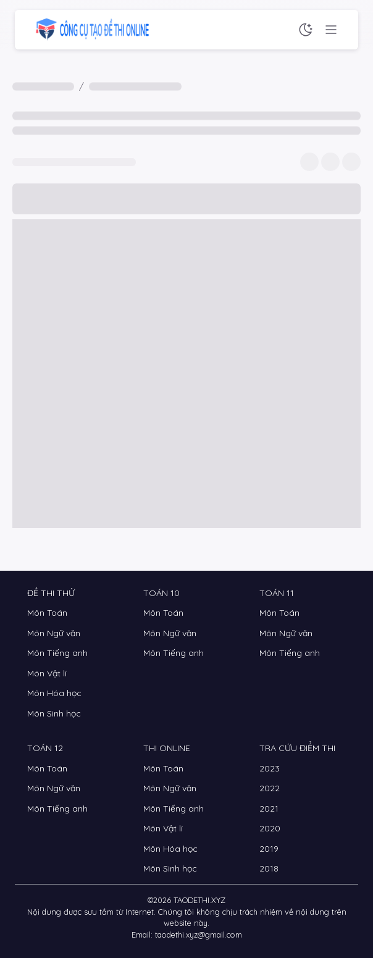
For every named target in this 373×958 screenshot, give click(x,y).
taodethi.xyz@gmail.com (198, 934)
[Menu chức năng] (331, 29)
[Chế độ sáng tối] (306, 30)
